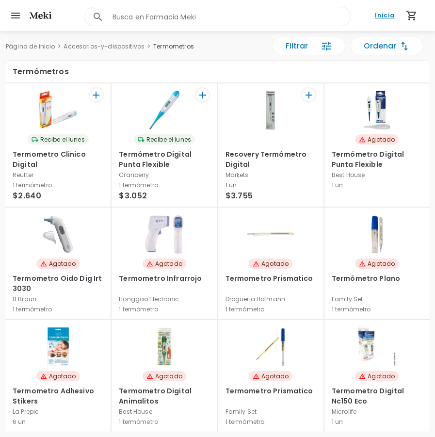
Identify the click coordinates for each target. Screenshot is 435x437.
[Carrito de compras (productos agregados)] (411, 15)
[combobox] (232, 16)
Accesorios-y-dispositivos (104, 46)
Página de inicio (30, 46)
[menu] (15, 15)
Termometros (173, 46)
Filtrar (309, 46)
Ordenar (387, 46)
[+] (96, 94)
